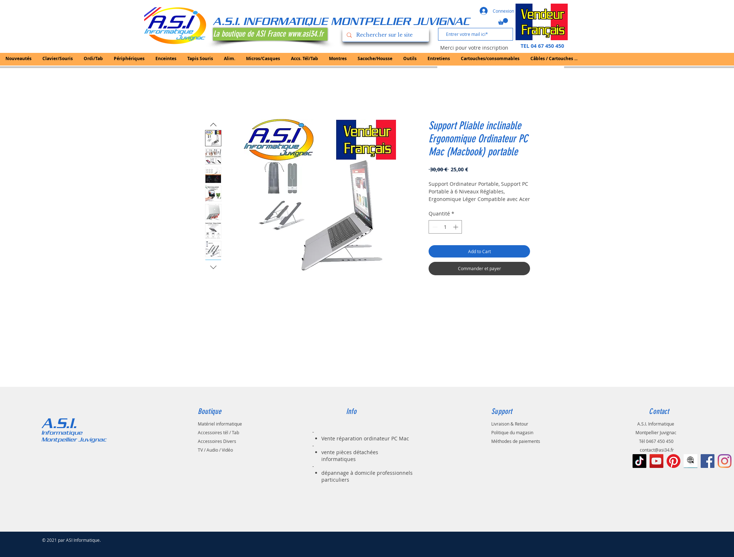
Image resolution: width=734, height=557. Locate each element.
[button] (503, 21)
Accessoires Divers (217, 441)
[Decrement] (434, 227)
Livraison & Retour (509, 424)
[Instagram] (724, 461)
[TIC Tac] (639, 461)
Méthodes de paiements (515, 441)
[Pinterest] (673, 461)
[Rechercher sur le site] (385, 35)
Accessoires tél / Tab (218, 432)
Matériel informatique (220, 424)
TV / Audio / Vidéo (215, 450)
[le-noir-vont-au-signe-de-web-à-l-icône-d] (690, 461)
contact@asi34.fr (657, 450)
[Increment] (456, 227)
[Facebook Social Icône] (707, 461)
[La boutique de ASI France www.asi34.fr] (270, 34)
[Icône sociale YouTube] (656, 461)
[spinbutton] (445, 227)
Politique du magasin (512, 432)
